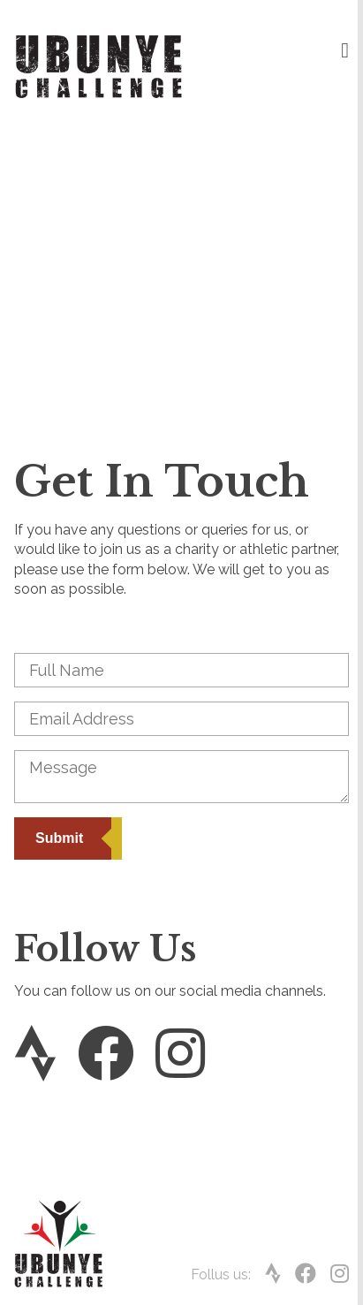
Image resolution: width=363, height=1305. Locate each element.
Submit (59, 838)
